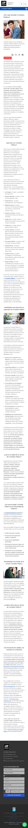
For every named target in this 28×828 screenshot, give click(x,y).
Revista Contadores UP (9, 686)
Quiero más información (14, 795)
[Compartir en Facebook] (19, 54)
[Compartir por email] (22, 54)
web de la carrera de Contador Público (13, 731)
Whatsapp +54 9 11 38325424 (11, 756)
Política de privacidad (14, 821)
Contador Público (10, 278)
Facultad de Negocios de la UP (13, 513)
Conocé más (7, 58)
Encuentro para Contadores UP (11, 700)
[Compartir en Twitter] (15, 54)
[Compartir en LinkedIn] (12, 54)
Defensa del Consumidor (14, 824)
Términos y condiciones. (14, 819)
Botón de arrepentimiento (9, 822)
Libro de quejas (19, 822)
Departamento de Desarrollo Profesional (14, 667)
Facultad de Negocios (10, 3)
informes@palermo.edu (10, 754)
